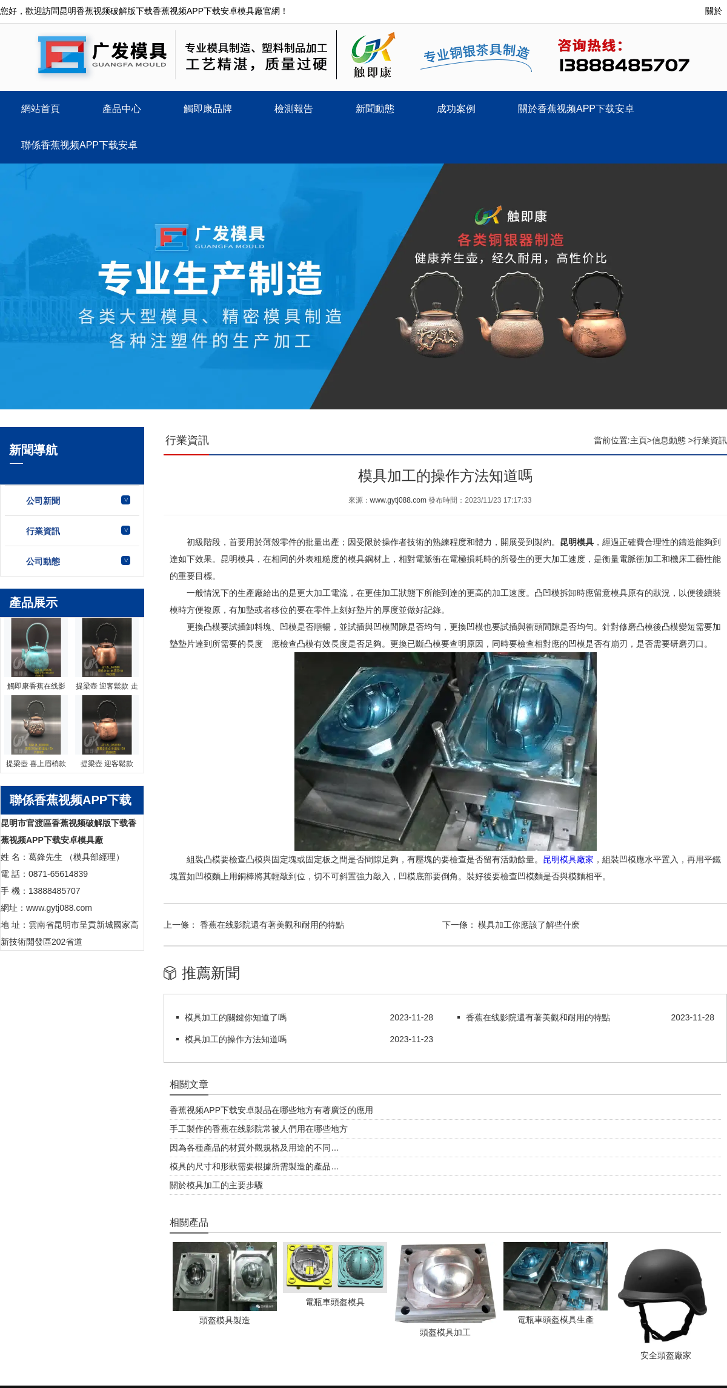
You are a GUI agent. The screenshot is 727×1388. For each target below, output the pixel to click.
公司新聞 (43, 501)
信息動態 (669, 440)
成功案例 (456, 109)
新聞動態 (375, 109)
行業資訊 (43, 531)
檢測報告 (293, 109)
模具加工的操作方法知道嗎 (236, 1039)
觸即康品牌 (208, 109)
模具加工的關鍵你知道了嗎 (236, 1017)
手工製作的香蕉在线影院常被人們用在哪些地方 (259, 1129)
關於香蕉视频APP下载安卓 (576, 109)
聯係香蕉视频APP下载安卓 (79, 145)
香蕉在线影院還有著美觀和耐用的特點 (271, 925)
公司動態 (43, 561)
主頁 (638, 440)
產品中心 (121, 109)
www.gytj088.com (398, 500)
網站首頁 (40, 109)
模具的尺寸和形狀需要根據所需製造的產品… (254, 1166)
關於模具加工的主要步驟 (216, 1185)
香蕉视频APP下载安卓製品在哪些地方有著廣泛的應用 (271, 1110)
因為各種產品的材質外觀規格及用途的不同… (254, 1147)
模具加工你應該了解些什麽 (528, 925)
